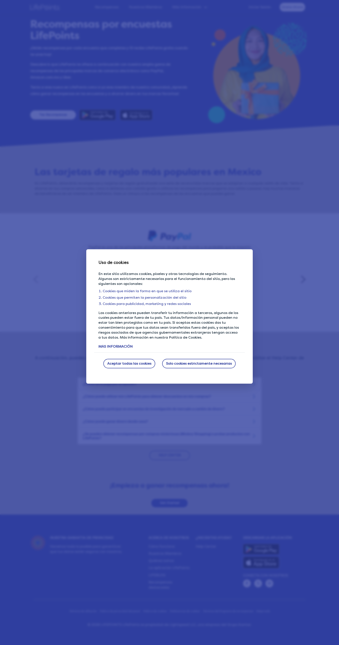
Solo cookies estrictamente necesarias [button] (199, 363)
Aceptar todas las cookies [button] (129, 363)
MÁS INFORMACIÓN (115, 346)
